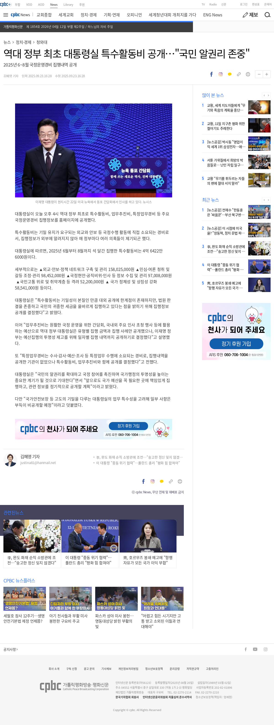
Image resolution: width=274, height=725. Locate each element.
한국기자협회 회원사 (127, 697)
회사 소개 (54, 669)
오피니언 (134, 15)
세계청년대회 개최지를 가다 (172, 15)
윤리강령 (175, 669)
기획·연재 (112, 15)
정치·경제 (89, 15)
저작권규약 (193, 669)
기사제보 (106, 669)
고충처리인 (212, 669)
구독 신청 (71, 669)
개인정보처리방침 (128, 669)
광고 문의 (89, 669)
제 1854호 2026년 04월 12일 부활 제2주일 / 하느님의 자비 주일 (69, 26)
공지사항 (10, 649)
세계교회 (66, 15)
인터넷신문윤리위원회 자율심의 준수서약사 (167, 697)
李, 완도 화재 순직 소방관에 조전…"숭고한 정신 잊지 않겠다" (140, 457)
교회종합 (44, 15)
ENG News (212, 15)
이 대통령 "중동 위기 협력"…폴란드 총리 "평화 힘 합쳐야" (138, 462)
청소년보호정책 (154, 669)
